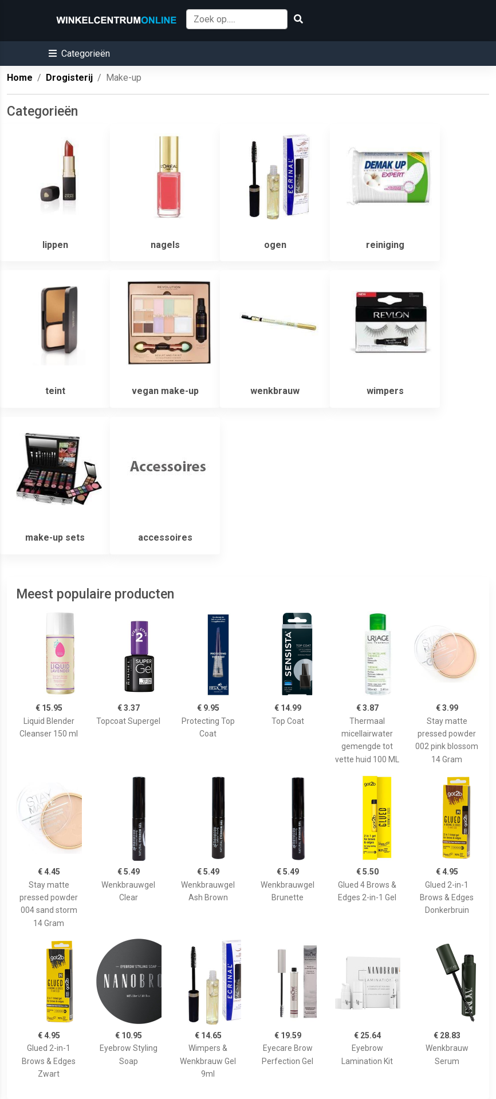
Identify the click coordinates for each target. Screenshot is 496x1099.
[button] (79, 53)
